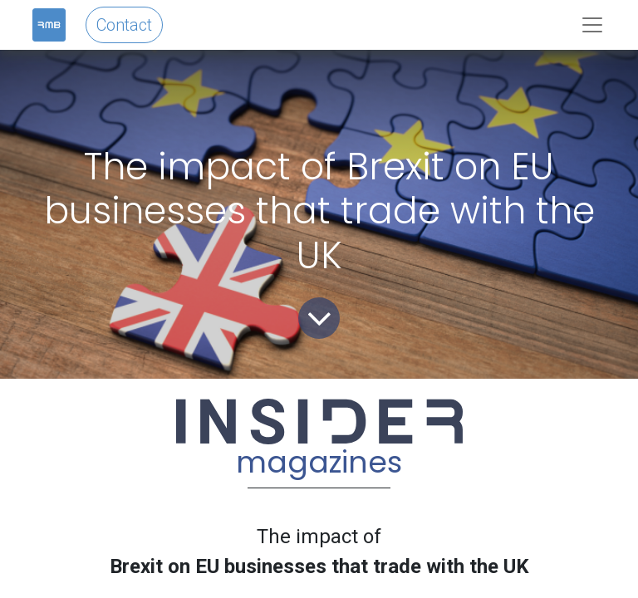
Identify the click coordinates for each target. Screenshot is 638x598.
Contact (124, 25)
